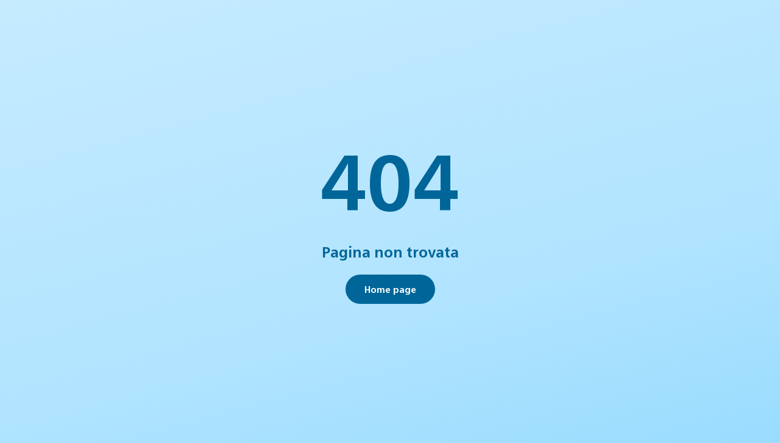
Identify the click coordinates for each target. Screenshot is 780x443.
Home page (390, 289)
